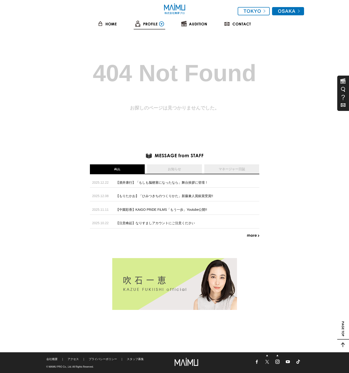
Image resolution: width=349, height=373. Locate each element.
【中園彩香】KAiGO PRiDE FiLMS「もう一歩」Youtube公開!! (161, 209)
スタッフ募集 (135, 359)
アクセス (73, 359)
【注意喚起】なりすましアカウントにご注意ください (155, 223)
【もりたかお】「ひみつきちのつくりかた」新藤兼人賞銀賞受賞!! (164, 196)
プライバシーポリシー (103, 359)
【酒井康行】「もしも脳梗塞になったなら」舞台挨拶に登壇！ (162, 182)
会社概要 (52, 359)
